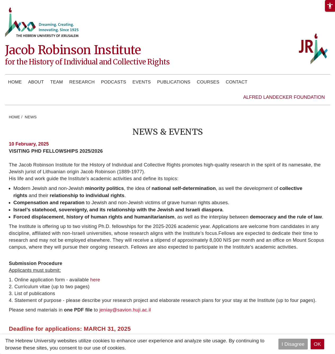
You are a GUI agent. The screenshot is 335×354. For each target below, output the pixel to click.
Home (15, 82)
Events (141, 82)
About (36, 82)
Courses (208, 82)
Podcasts (113, 82)
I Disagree (293, 344)
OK (317, 344)
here (95, 279)
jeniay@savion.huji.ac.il (125, 310)
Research (82, 82)
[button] (330, 6)
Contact (236, 82)
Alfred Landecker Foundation (284, 97)
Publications (173, 82)
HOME (14, 117)
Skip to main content (22, 3)
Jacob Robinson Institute (73, 50)
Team (56, 82)
